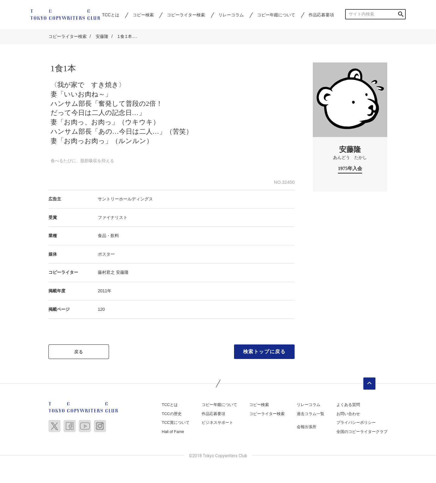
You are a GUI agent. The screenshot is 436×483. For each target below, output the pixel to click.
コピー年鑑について (276, 14)
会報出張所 (306, 426)
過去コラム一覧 (310, 413)
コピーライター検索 (186, 14)
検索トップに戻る (264, 351)
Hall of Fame (173, 431)
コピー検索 (143, 14)
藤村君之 (106, 272)
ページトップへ (369, 383)
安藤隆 (102, 36)
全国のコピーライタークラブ (362, 431)
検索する (401, 14)
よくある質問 (348, 404)
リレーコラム (231, 14)
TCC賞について (176, 422)
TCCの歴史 (172, 413)
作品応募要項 (321, 14)
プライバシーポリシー (356, 422)
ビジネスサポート (217, 422)
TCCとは (110, 14)
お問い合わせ (348, 413)
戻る (79, 351)
